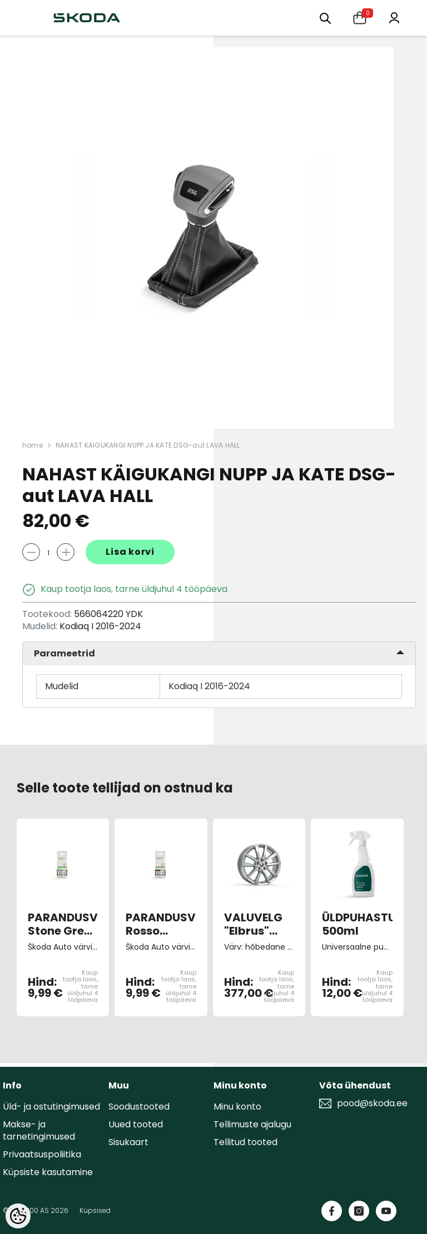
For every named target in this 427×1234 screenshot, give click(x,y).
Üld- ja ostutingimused (51, 1106)
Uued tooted (135, 1124)
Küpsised (95, 1210)
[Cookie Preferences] (18, 1215)
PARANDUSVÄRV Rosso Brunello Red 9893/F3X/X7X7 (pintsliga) (161, 924)
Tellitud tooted (245, 1142)
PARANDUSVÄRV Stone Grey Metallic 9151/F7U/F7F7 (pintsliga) (63, 924)
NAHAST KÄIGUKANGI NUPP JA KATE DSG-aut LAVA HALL (148, 445)
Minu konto (237, 1106)
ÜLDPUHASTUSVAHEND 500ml (357, 924)
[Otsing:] (325, 17)
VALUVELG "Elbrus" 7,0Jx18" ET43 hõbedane (253, 924)
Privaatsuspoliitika (42, 1154)
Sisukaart (128, 1142)
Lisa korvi (130, 551)
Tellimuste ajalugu (252, 1124)
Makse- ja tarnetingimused (39, 1130)
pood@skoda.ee (372, 1103)
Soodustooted (139, 1106)
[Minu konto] (394, 17)
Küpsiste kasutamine (48, 1172)
